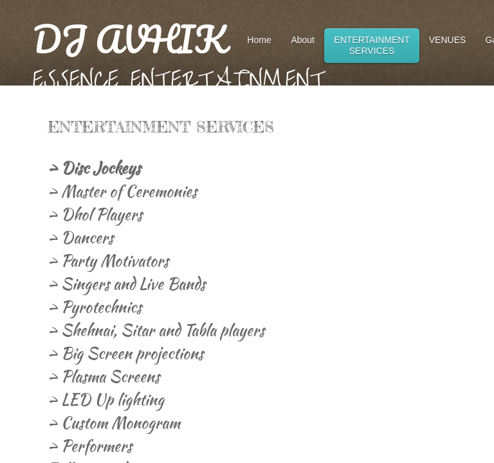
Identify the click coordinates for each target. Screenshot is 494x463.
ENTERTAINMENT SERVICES (372, 45)
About (303, 40)
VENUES (447, 40)
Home (259, 40)
